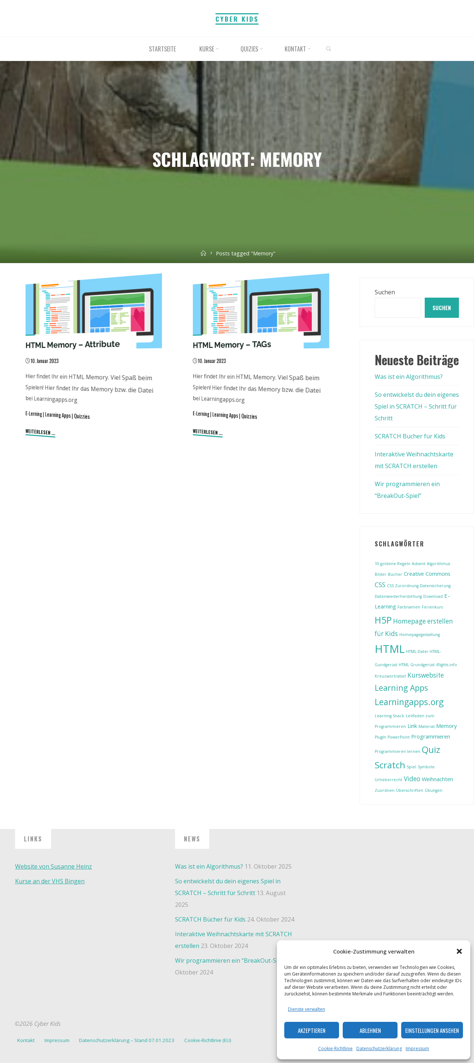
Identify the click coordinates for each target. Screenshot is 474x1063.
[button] (459, 951)
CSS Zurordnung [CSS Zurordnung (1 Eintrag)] (402, 585)
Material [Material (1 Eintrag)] (426, 726)
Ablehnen (370, 1030)
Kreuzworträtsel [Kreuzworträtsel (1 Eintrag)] (390, 676)
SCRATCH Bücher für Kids (410, 436)
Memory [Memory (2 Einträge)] (446, 725)
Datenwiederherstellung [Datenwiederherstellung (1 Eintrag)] (398, 596)
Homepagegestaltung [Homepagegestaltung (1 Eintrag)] (419, 634)
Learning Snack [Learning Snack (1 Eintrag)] (389, 715)
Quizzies (82, 416)
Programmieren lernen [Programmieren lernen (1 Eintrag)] (397, 751)
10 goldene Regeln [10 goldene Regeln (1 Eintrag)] (392, 563)
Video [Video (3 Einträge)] (412, 779)
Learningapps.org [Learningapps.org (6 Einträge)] (409, 702)
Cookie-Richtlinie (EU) (207, 1040)
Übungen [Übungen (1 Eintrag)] (433, 790)
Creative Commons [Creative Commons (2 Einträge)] (427, 573)
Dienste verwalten (306, 1009)
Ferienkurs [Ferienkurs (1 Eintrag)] (432, 607)
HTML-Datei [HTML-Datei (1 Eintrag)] (417, 651)
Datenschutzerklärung (379, 1048)
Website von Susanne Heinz (53, 866)
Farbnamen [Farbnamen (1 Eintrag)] (409, 607)
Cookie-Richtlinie (335, 1048)
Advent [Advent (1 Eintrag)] (418, 563)
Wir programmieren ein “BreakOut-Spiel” (231, 960)
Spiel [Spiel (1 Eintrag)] (411, 766)
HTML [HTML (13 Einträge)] (389, 649)
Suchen (385, 292)
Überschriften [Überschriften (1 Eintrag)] (409, 790)
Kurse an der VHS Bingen (50, 881)
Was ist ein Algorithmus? (409, 377)
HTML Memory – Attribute (72, 344)
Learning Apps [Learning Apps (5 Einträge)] (401, 687)
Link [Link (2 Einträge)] (412, 725)
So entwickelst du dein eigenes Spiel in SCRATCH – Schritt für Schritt (417, 406)
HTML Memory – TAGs (232, 344)
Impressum (417, 1048)
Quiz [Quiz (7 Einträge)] (431, 749)
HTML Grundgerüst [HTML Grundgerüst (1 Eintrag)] (417, 664)
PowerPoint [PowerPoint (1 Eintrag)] (399, 737)
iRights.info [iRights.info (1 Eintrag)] (446, 664)
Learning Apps (58, 414)
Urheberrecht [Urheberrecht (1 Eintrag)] (388, 779)
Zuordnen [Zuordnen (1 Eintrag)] (385, 790)
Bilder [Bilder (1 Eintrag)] (380, 574)
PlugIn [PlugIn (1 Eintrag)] (380, 737)
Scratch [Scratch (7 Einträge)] (390, 765)
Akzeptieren (311, 1030)
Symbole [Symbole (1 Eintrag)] (426, 766)
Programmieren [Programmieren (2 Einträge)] (430, 736)
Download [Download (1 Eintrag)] (433, 596)
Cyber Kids (237, 19)
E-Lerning (33, 413)
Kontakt (26, 1040)
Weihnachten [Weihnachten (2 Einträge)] (437, 779)
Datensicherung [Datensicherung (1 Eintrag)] (435, 585)
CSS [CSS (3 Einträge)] (380, 585)
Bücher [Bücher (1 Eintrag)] (395, 574)
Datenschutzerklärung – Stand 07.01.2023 (126, 1040)
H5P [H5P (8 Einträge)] (383, 620)
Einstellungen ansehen (432, 1030)
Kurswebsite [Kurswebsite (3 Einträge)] (425, 675)
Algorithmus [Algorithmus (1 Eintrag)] (438, 563)
